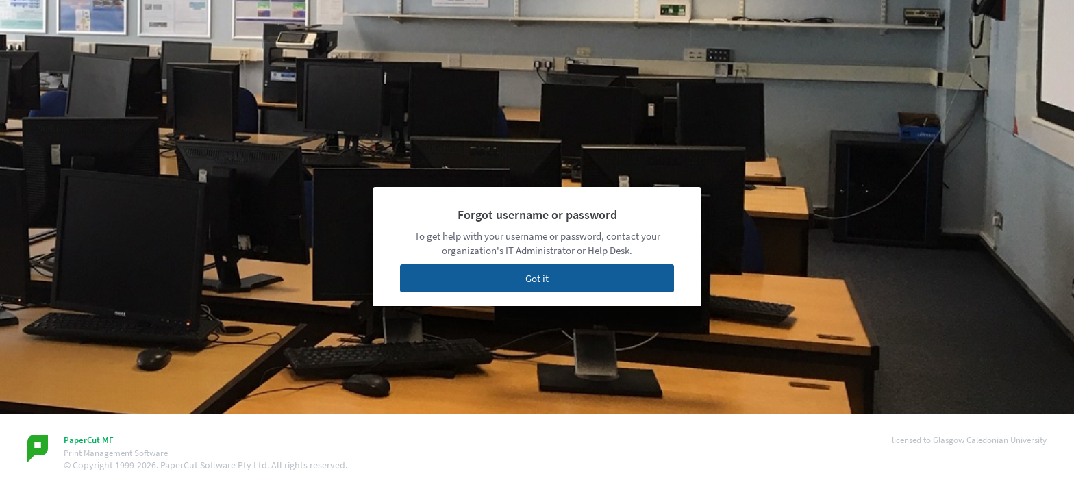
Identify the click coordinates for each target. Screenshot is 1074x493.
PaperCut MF (89, 440)
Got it (537, 278)
